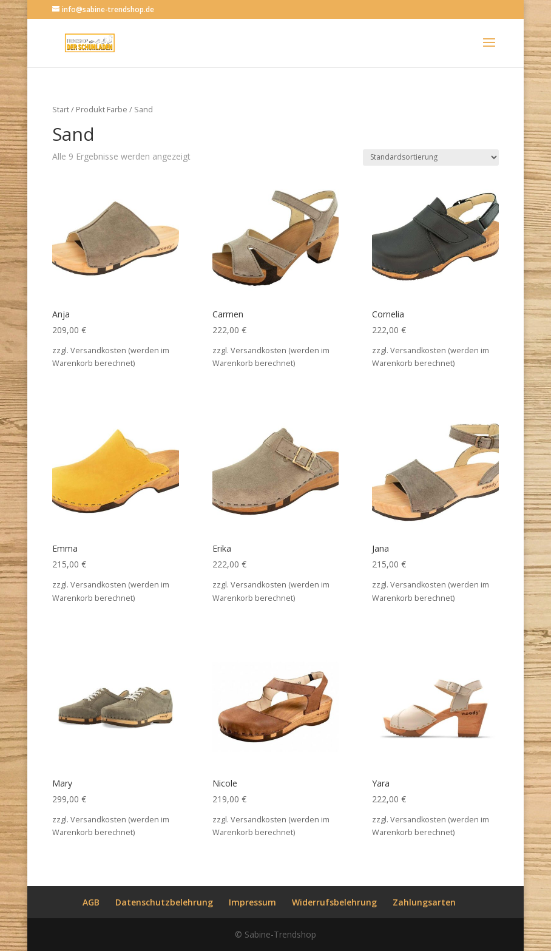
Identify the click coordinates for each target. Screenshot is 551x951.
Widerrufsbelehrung (334, 902)
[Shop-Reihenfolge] (431, 157)
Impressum (252, 902)
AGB (91, 902)
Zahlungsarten (424, 902)
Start (60, 109)
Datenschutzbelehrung (164, 902)
